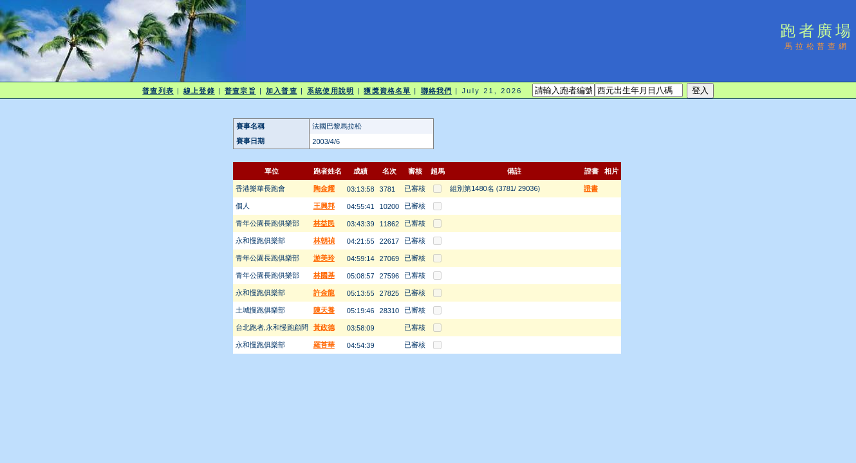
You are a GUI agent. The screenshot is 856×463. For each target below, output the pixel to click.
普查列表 (157, 91)
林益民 (324, 223)
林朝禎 (324, 240)
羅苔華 (324, 345)
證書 (591, 188)
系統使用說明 (330, 91)
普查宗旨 (240, 91)
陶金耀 (324, 188)
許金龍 (324, 292)
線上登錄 (198, 91)
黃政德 (324, 327)
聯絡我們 (436, 91)
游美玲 (324, 258)
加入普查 (281, 91)
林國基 (324, 275)
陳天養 (324, 310)
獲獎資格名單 (387, 91)
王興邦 (324, 206)
